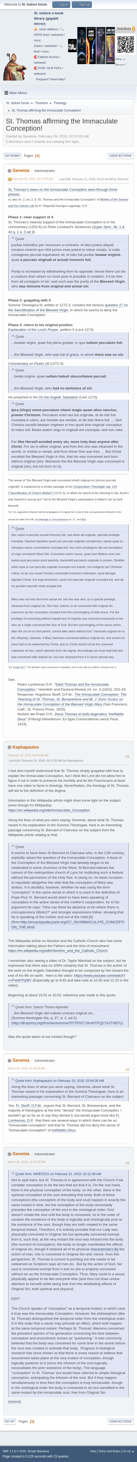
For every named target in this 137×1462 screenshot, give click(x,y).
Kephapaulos (25, 747)
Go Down (12, 155)
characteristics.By (104, 1249)
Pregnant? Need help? (50, 79)
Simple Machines (38, 1451)
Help (93, 1451)
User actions (120, 155)
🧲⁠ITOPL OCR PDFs (47, 68)
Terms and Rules (109, 1451)
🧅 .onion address (46, 29)
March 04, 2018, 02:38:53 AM (26, 1068)
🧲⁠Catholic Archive (46, 57)
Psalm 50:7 (19, 667)
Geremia (20, 170)
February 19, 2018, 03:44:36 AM (28, 755)
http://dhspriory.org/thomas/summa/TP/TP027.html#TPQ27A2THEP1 (67, 1023)
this (83, 519)
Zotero (38, 45)
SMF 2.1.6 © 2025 (14, 1451)
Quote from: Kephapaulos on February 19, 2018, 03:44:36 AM (59, 1081)
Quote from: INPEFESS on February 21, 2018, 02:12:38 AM (58, 1174)
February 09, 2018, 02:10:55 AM (32, 178)
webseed (57, 34)
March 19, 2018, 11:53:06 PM (26, 1161)
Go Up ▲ (128, 1451)
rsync (37, 40)
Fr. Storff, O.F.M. (29, 1106)
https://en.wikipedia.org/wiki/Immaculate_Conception (49, 810)
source (14, 1401)
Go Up (9, 1421)
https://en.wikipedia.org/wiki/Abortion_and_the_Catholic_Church (58, 951)
